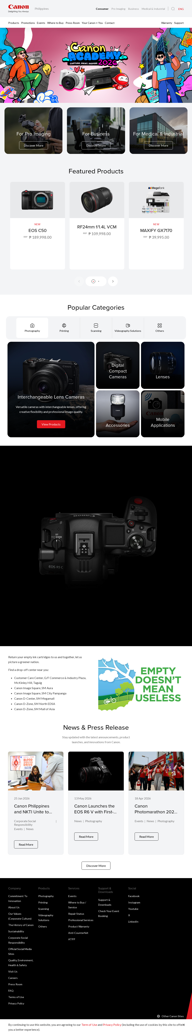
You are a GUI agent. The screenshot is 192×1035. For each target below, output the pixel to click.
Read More (26, 842)
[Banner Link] (96, 65)
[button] (178, 53)
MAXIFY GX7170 (156, 230)
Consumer (102, 8)
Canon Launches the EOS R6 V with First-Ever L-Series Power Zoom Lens (94, 815)
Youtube (133, 906)
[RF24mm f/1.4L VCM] (97, 225)
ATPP (71, 936)
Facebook (134, 893)
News (30, 829)
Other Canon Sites (173, 1013)
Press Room (73, 22)
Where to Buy (55, 22)
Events (41, 22)
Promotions (28, 22)
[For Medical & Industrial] (158, 140)
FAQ (11, 988)
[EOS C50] (37, 225)
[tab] (32, 328)
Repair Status (76, 911)
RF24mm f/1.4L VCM (96, 230)
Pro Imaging (118, 8)
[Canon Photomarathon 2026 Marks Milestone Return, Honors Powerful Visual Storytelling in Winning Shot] (156, 802)
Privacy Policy (16, 1000)
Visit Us (12, 968)
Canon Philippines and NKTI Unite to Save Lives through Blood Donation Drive (35, 815)
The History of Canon (21, 922)
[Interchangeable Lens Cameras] (51, 389)
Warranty (166, 22)
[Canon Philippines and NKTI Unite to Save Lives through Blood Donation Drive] (35, 802)
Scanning (43, 906)
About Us (14, 904)
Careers (13, 975)
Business (134, 8)
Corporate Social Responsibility (25, 823)
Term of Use (89, 1024)
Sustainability (16, 928)
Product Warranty (78, 923)
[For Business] (96, 140)
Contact (110, 22)
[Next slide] (113, 281)
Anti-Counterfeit (78, 930)
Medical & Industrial (153, 8)
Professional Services (80, 917)
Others (42, 923)
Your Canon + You (92, 22)
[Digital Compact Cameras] (118, 365)
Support (179, 22)
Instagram (134, 899)
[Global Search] (173, 9)
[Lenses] (162, 365)
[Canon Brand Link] (18, 9)
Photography (93, 821)
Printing (43, 899)
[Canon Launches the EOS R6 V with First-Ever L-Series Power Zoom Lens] (96, 802)
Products (13, 22)
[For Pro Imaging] (33, 140)
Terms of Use (16, 994)
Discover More (33, 145)
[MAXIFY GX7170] (156, 225)
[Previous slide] (79, 281)
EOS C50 (37, 230)
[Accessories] (118, 413)
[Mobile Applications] (162, 413)
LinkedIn (133, 919)
